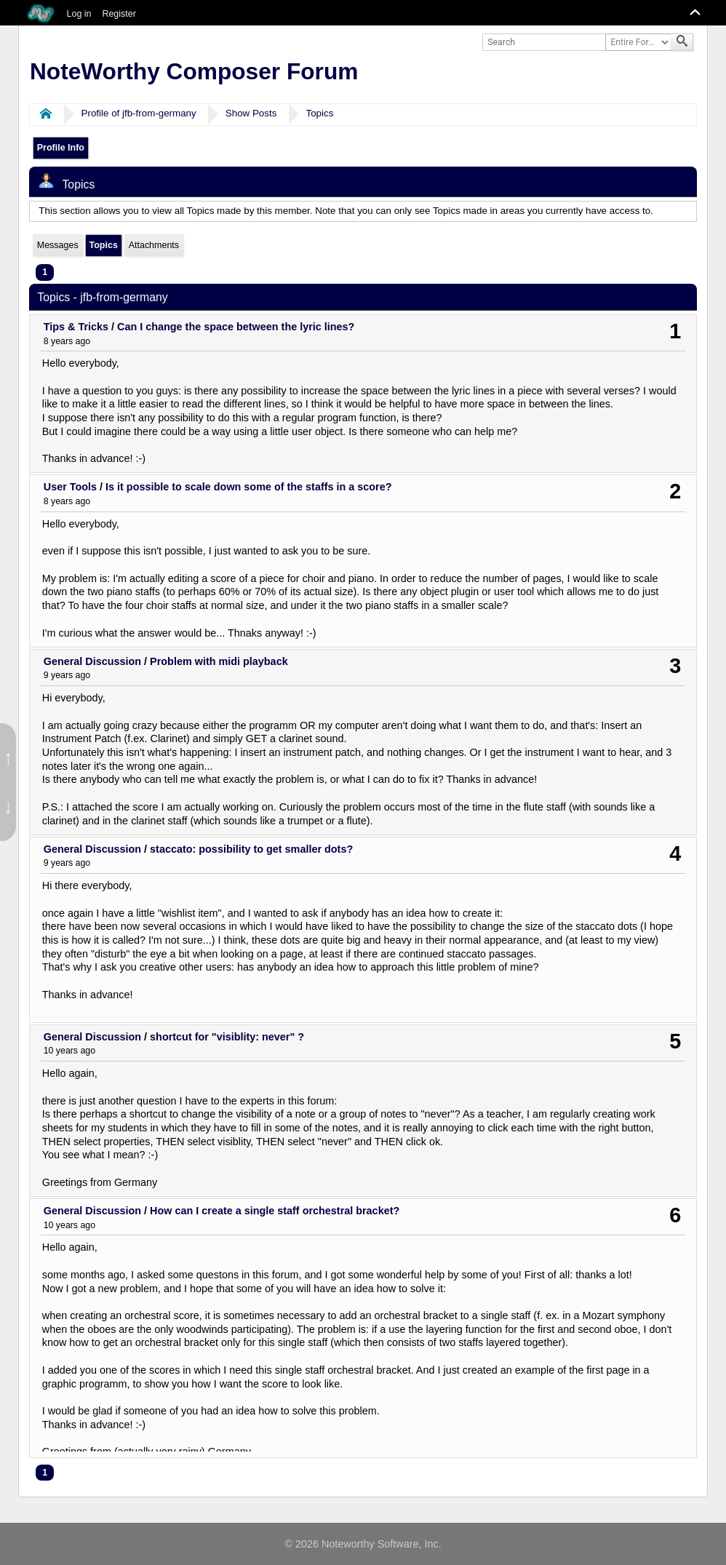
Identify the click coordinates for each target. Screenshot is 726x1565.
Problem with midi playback (219, 661)
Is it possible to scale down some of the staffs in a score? (248, 487)
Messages (58, 245)
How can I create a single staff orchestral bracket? (274, 1210)
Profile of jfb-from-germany (138, 113)
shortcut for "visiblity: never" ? (227, 1037)
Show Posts (251, 113)
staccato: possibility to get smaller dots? (251, 849)
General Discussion (92, 661)
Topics (320, 113)
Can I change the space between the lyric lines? (235, 326)
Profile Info (60, 148)
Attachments (154, 245)
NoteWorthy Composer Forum (194, 71)
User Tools (70, 487)
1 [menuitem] (44, 272)
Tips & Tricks (76, 326)
